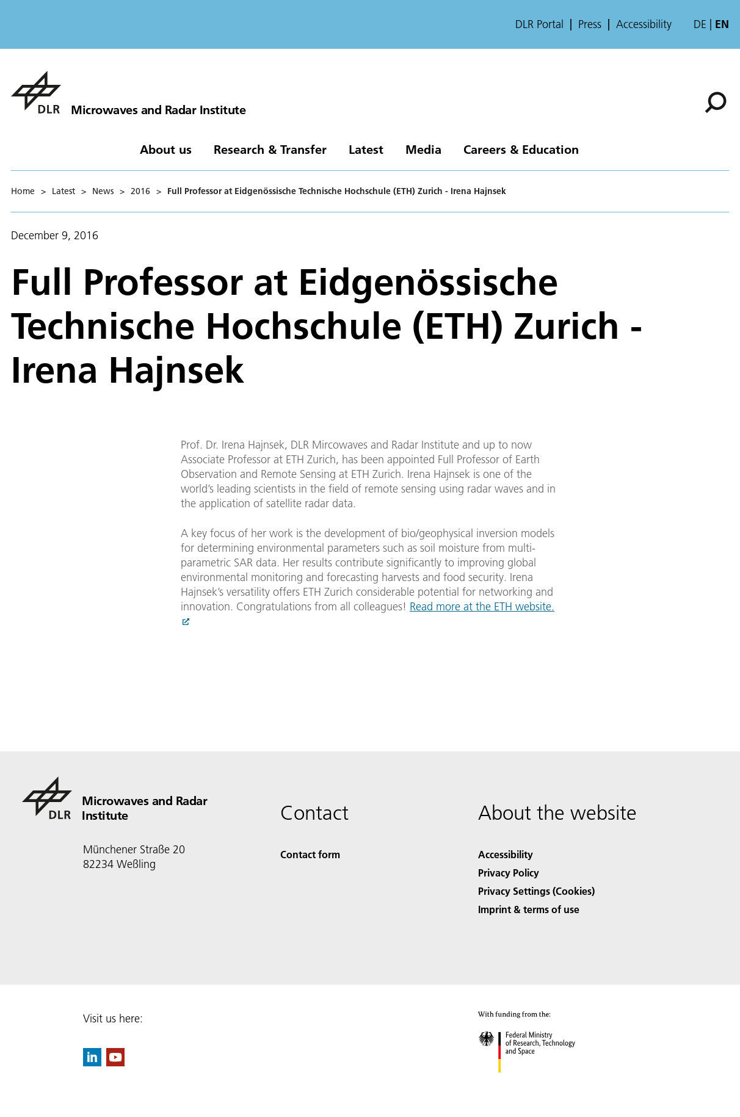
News (103, 191)
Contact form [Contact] (310, 854)
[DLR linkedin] (92, 1062)
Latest (366, 149)
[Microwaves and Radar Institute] (128, 92)
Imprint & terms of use (528, 909)
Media (423, 149)
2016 (140, 191)
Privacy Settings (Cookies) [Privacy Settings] (536, 890)
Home (23, 191)
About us (166, 149)
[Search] (716, 103)
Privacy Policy (508, 872)
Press (589, 24)
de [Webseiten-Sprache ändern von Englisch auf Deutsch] (700, 24)
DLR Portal (539, 24)
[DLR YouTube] (115, 1062)
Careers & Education (521, 149)
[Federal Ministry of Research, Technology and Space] (537, 1083)
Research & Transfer (270, 149)
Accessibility (644, 24)
